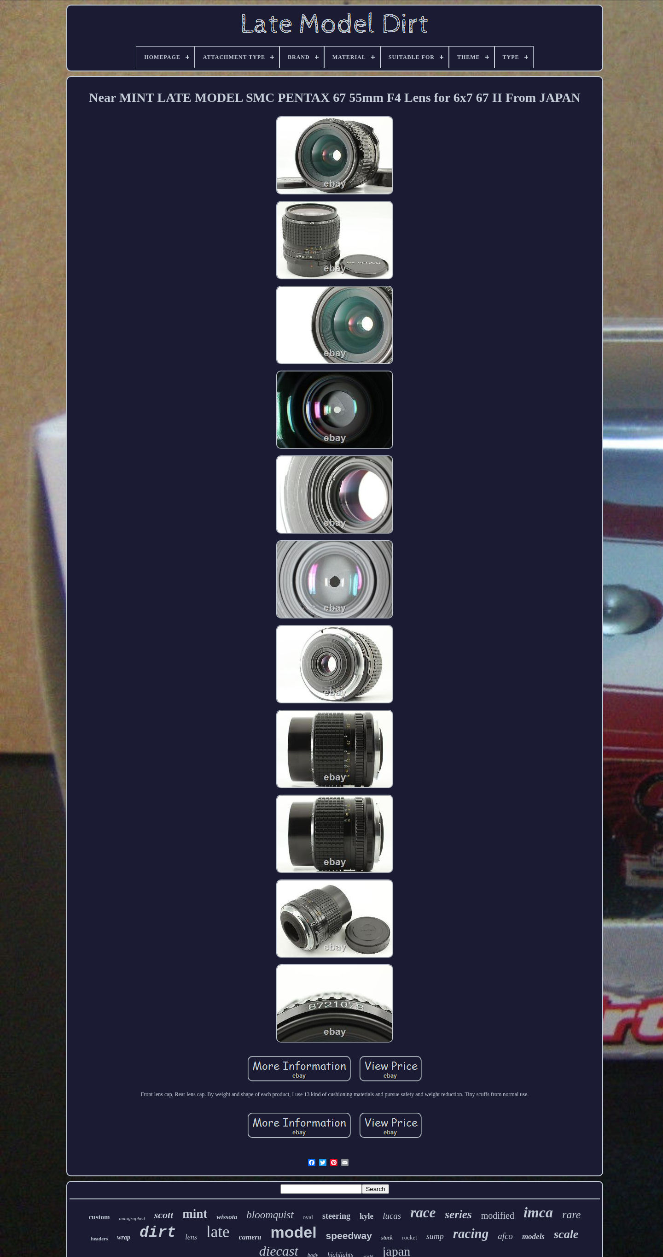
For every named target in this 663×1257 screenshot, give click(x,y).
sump (435, 1236)
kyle (366, 1216)
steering (336, 1216)
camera (250, 1237)
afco (505, 1236)
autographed (132, 1218)
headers (99, 1238)
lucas (392, 1216)
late (218, 1232)
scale (566, 1234)
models (533, 1236)
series (458, 1214)
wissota (226, 1217)
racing (471, 1233)
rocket (409, 1237)
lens (191, 1237)
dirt (158, 1232)
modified (497, 1215)
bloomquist (269, 1215)
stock (387, 1237)
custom (99, 1217)
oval (308, 1217)
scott (164, 1215)
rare (571, 1215)
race (423, 1212)
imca (538, 1212)
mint (194, 1214)
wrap (123, 1237)
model (293, 1232)
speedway (349, 1235)
